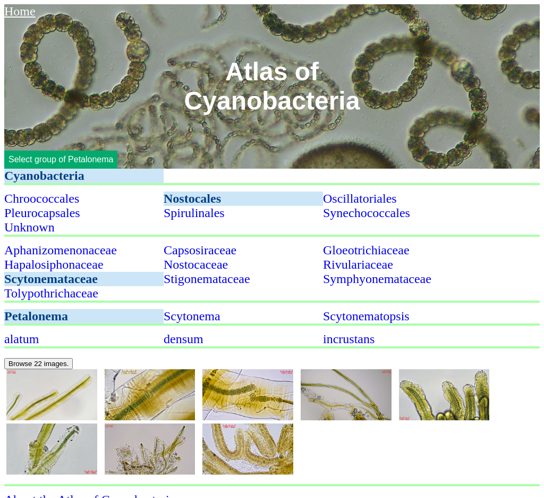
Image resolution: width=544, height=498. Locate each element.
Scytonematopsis (366, 316)
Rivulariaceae (358, 264)
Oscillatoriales (360, 198)
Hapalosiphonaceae (54, 264)
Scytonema (192, 316)
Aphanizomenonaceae (60, 250)
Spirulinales (194, 213)
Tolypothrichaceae (51, 293)
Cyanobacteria (44, 175)
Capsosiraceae (200, 250)
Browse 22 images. (38, 364)
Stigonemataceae (207, 279)
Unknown (29, 227)
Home (20, 11)
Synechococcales (366, 213)
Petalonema (36, 316)
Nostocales (192, 198)
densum (183, 339)
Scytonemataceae (51, 279)
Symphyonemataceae (377, 279)
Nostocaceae (196, 264)
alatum (21, 339)
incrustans (349, 339)
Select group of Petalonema (60, 159)
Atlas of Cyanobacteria (272, 86)
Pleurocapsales (42, 213)
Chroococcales (41, 198)
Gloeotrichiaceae (366, 250)
